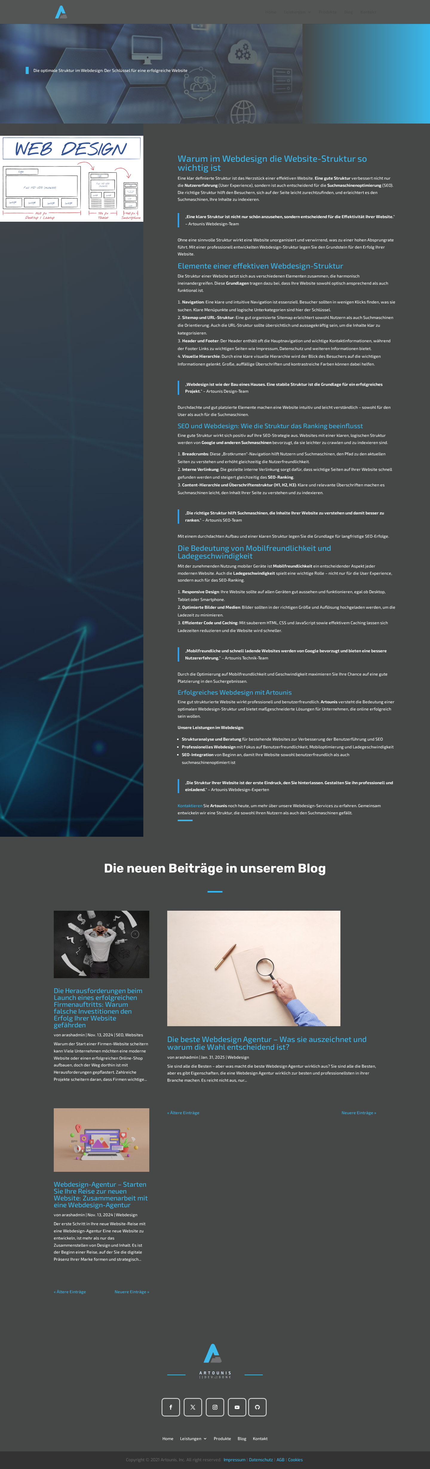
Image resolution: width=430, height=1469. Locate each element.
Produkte (328, 12)
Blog (348, 12)
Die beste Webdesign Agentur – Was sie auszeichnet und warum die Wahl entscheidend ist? (267, 1042)
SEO (119, 1034)
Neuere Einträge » (132, 1291)
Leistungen (294, 12)
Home (271, 12)
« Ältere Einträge (70, 1291)
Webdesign (126, 1214)
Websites (134, 1034)
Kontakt (368, 12)
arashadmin (73, 1034)
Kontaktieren (190, 805)
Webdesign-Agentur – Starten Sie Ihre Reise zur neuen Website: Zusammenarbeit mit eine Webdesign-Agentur (101, 1194)
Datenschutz (261, 1460)
